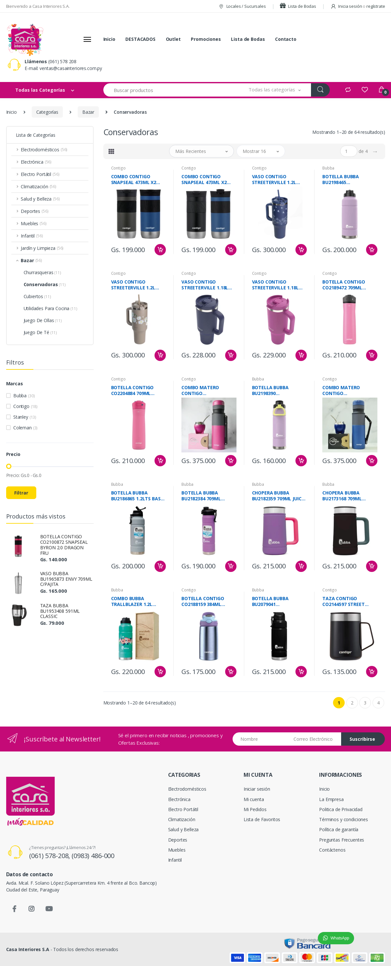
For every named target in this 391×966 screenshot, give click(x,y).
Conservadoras (45, 284)
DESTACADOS (140, 39)
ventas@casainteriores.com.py (71, 68)
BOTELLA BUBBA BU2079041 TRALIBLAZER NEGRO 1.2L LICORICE (275, 601)
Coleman (25, 428)
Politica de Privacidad (340, 809)
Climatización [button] (38, 186)
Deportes (178, 840)
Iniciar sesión (257, 789)
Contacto (285, 39)
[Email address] (315, 739)
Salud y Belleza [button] (40, 199)
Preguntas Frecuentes (341, 840)
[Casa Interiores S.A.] (25, 39)
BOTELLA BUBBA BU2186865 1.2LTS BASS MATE (137, 496)
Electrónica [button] (36, 162)
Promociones (206, 39)
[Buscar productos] (171, 90)
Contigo (25, 406)
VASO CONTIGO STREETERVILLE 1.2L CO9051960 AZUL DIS (274, 179)
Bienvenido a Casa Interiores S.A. (38, 6)
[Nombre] (261, 739)
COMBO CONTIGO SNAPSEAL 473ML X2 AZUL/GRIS (133, 179)
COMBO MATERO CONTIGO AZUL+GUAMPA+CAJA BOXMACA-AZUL (346, 390)
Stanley (24, 417)
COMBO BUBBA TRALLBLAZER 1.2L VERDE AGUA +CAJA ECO (137, 601)
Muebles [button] (33, 223)
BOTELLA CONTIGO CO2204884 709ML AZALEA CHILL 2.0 (132, 390)
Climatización (181, 819)
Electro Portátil (183, 809)
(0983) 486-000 (93, 855)
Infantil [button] (32, 236)
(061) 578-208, (50, 855)
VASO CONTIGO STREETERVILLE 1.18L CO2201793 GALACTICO (277, 285)
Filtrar (21, 493)
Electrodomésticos (187, 789)
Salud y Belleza (183, 829)
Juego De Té (40, 332)
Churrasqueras (42, 272)
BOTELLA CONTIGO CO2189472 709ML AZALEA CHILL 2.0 (343, 285)
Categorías (47, 112)
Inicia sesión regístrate (357, 6)
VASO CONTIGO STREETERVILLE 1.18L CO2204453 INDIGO (204, 285)
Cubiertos (37, 296)
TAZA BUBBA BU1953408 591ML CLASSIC (60, 611)
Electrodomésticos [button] (44, 149)
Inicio (109, 39)
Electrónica (179, 799)
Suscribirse (362, 739)
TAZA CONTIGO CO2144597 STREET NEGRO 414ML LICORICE (348, 601)
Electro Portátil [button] (40, 174)
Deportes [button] (34, 211)
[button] (274, 90)
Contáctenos (332, 850)
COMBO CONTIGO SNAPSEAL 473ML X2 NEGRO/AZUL (204, 179)
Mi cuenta (254, 799)
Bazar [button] (31, 260)
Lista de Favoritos (262, 819)
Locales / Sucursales (242, 6)
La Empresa (331, 799)
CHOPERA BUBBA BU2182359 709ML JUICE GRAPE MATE (278, 496)
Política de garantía (338, 829)
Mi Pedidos (255, 809)
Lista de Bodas (298, 6)
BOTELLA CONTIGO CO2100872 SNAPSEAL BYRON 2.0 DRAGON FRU (64, 544)
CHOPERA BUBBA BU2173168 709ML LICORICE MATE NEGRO (347, 496)
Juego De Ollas (43, 320)
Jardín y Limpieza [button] (42, 248)
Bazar (88, 112)
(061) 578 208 (62, 61)
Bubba (24, 395)
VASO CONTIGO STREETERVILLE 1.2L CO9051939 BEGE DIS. (134, 285)
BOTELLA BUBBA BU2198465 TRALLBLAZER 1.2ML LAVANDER (345, 179)
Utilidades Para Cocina (50, 308)
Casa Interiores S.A (27, 949)
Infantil (175, 860)
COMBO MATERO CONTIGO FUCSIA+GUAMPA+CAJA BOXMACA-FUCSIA (207, 390)
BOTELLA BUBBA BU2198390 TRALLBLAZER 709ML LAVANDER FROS (275, 390)
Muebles (177, 850)
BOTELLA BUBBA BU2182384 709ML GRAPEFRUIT (201, 496)
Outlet (173, 39)
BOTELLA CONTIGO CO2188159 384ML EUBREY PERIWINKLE (203, 601)
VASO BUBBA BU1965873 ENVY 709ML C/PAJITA (66, 579)
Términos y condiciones (343, 819)
